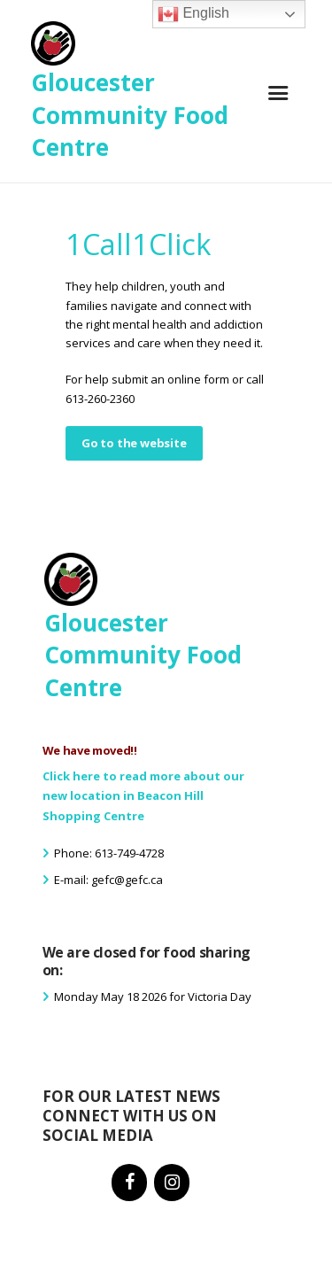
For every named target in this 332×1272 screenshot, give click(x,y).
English (193, 14)
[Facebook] (129, 1182)
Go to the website (134, 443)
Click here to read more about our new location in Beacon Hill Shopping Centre (143, 796)
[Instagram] (171, 1182)
